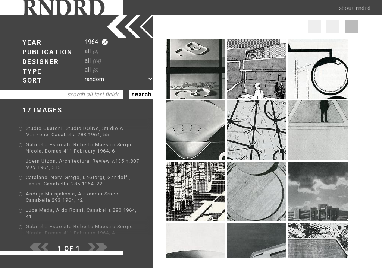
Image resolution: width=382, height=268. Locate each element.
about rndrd (355, 8)
